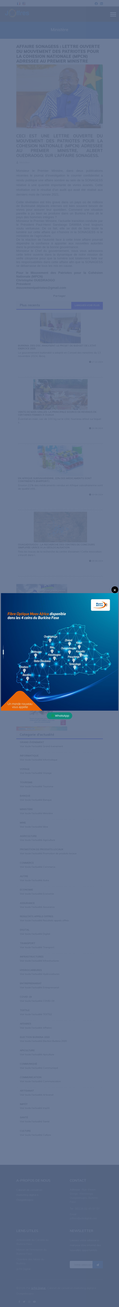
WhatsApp (60, 716)
